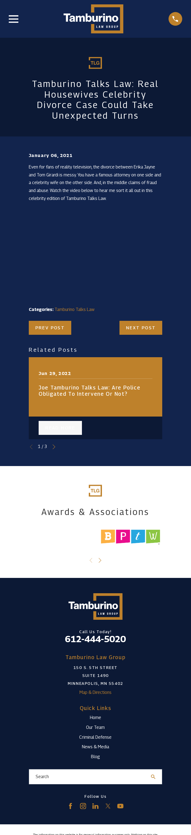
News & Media (95, 746)
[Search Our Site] (153, 777)
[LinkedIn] (95, 806)
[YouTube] (120, 806)
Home (95, 717)
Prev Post (50, 327)
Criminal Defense (95, 737)
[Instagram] (83, 806)
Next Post (141, 327)
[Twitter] (108, 806)
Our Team (95, 727)
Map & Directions (95, 692)
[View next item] (54, 446)
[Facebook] (70, 806)
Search (42, 776)
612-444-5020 (95, 639)
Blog (95, 756)
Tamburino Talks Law (75, 309)
